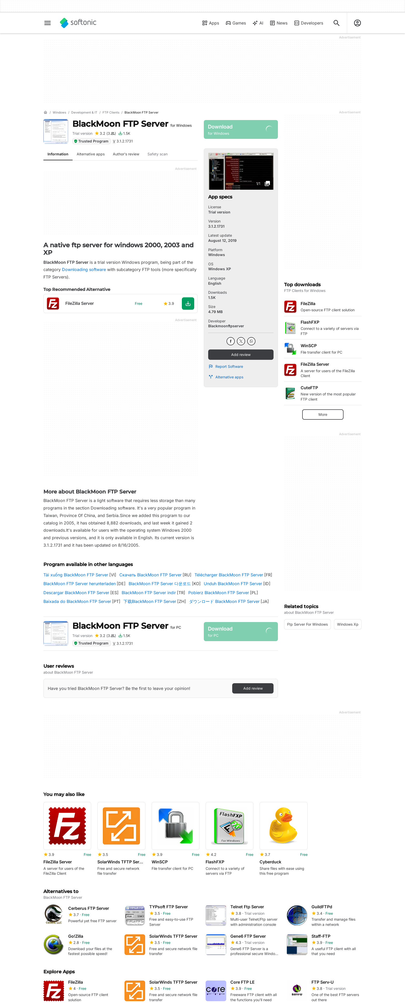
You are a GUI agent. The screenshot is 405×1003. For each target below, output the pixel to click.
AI (257, 23)
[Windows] (59, 112)
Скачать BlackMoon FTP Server (150, 574)
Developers (308, 23)
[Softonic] (78, 23)
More (322, 414)
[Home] (45, 112)
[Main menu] (47, 23)
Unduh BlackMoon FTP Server (233, 583)
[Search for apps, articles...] (336, 23)
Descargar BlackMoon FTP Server (76, 592)
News (278, 23)
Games (235, 23)
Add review (241, 354)
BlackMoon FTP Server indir (149, 592)
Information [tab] (58, 154)
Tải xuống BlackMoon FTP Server (75, 574)
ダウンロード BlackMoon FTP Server (224, 601)
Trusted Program (91, 141)
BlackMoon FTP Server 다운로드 (160, 583)
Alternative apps (225, 376)
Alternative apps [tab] (91, 154)
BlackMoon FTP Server (132, 124)
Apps (210, 23)
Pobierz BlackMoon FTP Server (218, 592)
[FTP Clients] (111, 112)
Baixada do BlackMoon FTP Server (77, 601)
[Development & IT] (84, 112)
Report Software (225, 366)
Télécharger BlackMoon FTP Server (228, 574)
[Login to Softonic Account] (357, 23)
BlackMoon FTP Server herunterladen (79, 583)
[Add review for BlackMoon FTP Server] (105, 133)
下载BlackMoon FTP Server (149, 601)
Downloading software (84, 269)
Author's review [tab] (126, 154)
